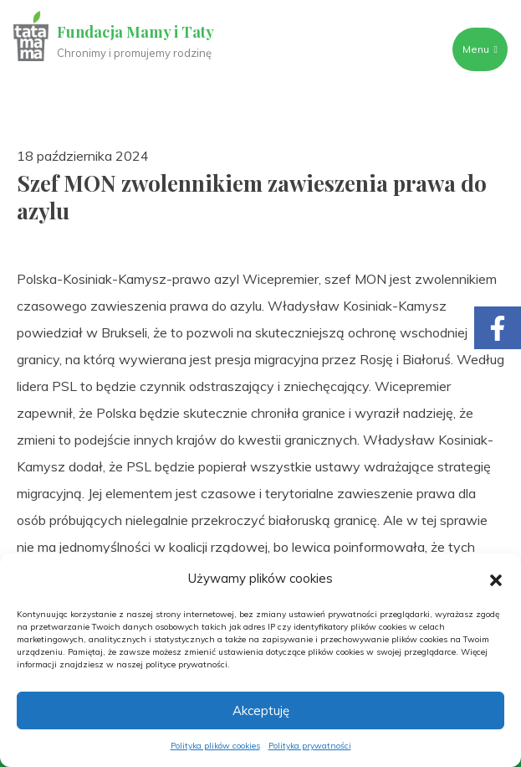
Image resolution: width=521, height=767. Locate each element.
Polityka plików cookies (215, 745)
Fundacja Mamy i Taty (135, 32)
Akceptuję (260, 710)
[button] (496, 578)
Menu (480, 49)
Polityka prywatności (309, 745)
